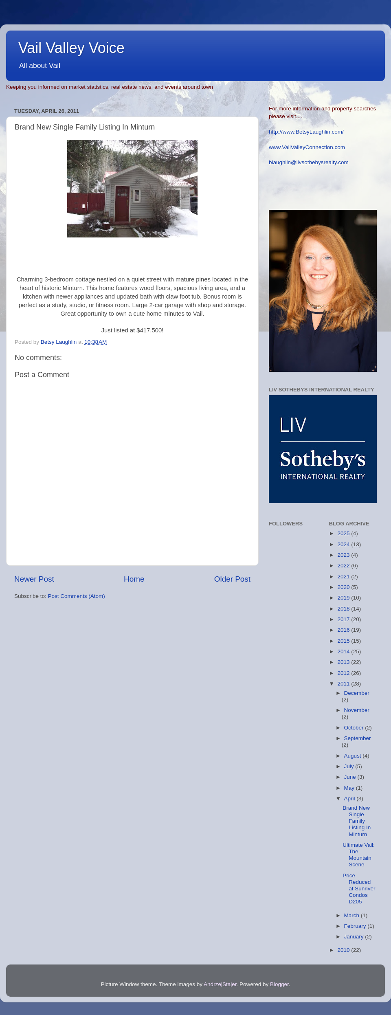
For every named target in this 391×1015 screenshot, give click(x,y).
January (354, 937)
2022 (344, 565)
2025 (344, 533)
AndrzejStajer (220, 984)
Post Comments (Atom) (76, 596)
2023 (344, 555)
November (356, 710)
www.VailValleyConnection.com (307, 147)
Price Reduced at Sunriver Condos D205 (359, 888)
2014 (344, 651)
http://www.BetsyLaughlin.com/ (306, 132)
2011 (344, 684)
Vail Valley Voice (71, 48)
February (356, 926)
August (353, 756)
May (350, 788)
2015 (344, 641)
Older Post (232, 579)
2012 (344, 673)
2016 (344, 630)
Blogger (279, 984)
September (357, 738)
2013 (344, 662)
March (352, 915)
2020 (344, 587)
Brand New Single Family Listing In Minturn (357, 821)
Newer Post (34, 579)
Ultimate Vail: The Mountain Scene (359, 855)
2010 (344, 950)
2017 (344, 619)
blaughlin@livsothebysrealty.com (309, 162)
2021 (344, 576)
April (350, 798)
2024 (344, 544)
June (351, 777)
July (350, 766)
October (354, 728)
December (356, 693)
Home (134, 579)
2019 (344, 598)
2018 (344, 609)
